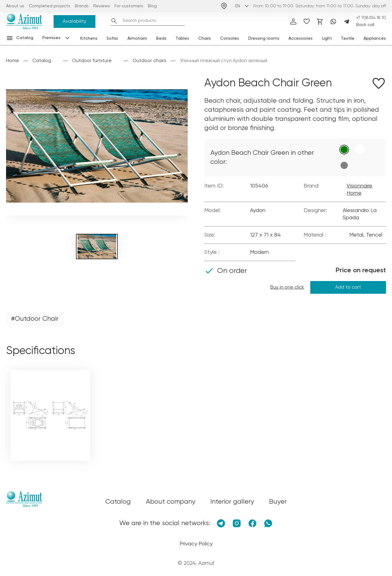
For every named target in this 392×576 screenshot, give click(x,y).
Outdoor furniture (92, 60)
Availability (74, 21)
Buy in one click (287, 287)
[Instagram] (237, 523)
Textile (347, 38)
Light (327, 38)
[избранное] (306, 21)
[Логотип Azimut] (24, 21)
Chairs (204, 38)
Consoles (229, 38)
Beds (161, 38)
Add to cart (348, 287)
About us (15, 6)
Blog (152, 6)
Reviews (101, 6)
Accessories (300, 38)
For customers (128, 6)
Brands (82, 6)
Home (12, 60)
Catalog (41, 60)
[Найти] (114, 21)
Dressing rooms (263, 38)
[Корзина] (320, 21)
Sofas (112, 38)
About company (170, 501)
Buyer (278, 501)
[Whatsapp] (333, 21)
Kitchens (88, 38)
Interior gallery (232, 501)
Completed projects (49, 6)
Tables (182, 38)
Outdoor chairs (149, 60)
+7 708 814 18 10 (371, 18)
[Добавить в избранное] (378, 84)
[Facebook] (252, 523)
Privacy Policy (196, 544)
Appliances (375, 38)
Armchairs (137, 38)
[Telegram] (346, 21)
